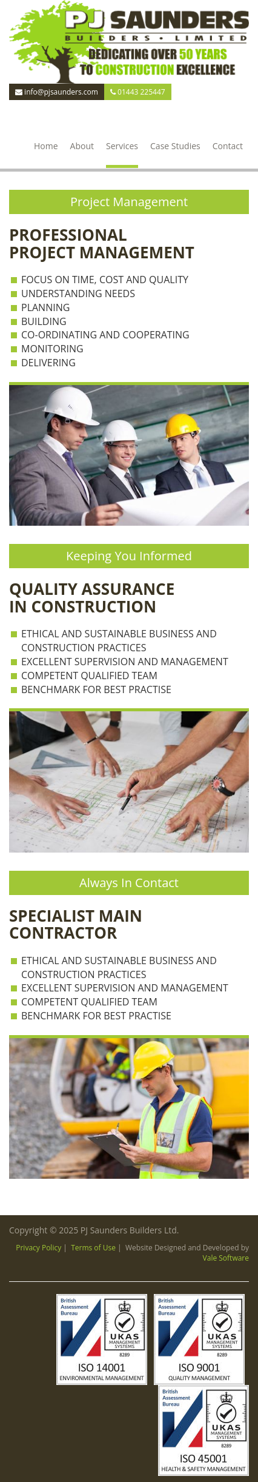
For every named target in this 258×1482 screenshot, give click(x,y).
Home (46, 146)
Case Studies (175, 146)
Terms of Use (93, 1247)
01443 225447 (137, 92)
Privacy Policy (38, 1247)
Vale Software (226, 1258)
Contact (228, 146)
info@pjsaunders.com (56, 92)
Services (122, 146)
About (82, 146)
